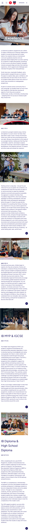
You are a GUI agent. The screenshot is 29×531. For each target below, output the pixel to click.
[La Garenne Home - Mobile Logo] (14, 3)
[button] (2, 2)
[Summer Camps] (10, 2)
